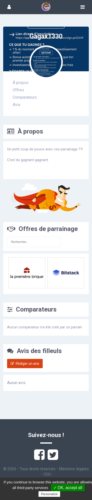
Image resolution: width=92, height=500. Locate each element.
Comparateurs (25, 97)
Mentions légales (74, 469)
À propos (20, 82)
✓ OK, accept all (67, 488)
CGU (47, 474)
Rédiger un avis (25, 363)
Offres (18, 90)
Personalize (49, 494)
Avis (16, 104)
